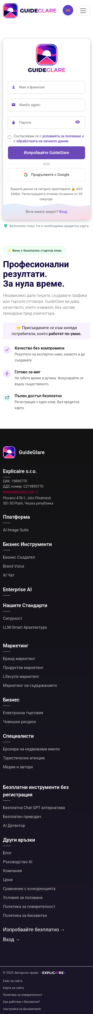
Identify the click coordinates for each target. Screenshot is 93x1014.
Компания (12, 870)
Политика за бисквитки (25, 915)
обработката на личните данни (42, 141)
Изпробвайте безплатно (31, 930)
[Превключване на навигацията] (83, 11)
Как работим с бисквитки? (21, 1002)
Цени (8, 879)
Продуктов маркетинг (23, 667)
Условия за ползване (22, 897)
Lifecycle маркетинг (21, 676)
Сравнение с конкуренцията (29, 888)
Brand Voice (13, 566)
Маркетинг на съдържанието (30, 685)
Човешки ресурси (19, 721)
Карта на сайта (13, 988)
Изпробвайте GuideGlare (46, 152)
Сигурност (12, 618)
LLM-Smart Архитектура (25, 627)
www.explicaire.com (18, 492)
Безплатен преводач (22, 816)
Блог (7, 853)
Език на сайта (12, 981)
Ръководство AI (17, 861)
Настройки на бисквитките (22, 1009)
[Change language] (68, 10)
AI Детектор (14, 825)
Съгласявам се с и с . (49, 138)
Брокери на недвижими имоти (31, 749)
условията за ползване (61, 136)
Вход (63, 212)
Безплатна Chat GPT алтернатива (34, 807)
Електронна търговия (23, 712)
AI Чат (8, 575)
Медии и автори (18, 767)
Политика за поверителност (29, 906)
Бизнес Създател (19, 557)
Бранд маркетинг (19, 658)
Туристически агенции (24, 758)
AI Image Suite (16, 530)
